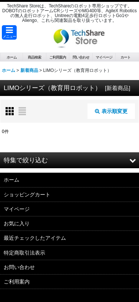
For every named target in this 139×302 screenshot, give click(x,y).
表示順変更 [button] (111, 111)
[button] (9, 32)
